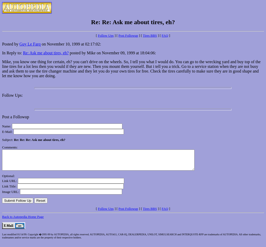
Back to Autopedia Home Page (23, 221)
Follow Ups (106, 35)
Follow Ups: (12, 95)
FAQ (165, 35)
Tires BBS (150, 35)
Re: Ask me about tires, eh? (46, 53)
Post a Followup (15, 117)
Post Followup (128, 35)
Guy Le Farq (30, 44)
